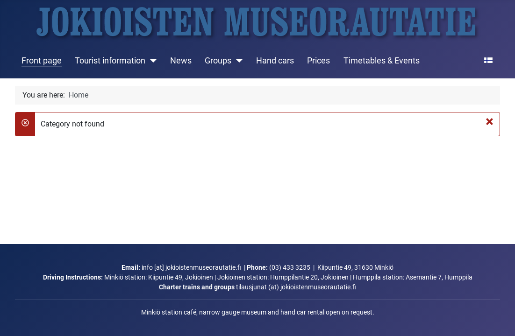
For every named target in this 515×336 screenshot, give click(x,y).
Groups (218, 60)
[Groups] (237, 61)
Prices (318, 60)
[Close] (489, 121)
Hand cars (275, 60)
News (181, 60)
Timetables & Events (381, 60)
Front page (41, 60)
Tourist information (110, 60)
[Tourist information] (151, 61)
